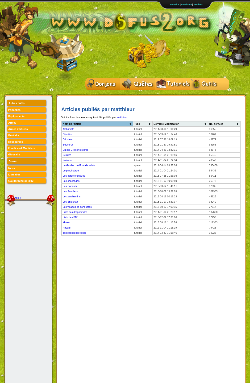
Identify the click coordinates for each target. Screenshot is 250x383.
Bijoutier (67, 134)
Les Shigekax (70, 201)
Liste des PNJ (70, 217)
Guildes (67, 155)
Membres (198, 4)
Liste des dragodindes (75, 212)
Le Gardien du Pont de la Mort (79, 165)
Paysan (67, 227)
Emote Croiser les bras (75, 149)
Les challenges (71, 180)
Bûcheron (68, 144)
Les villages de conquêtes (77, 206)
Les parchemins (71, 196)
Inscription (186, 4)
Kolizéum (68, 160)
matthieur (122, 117)
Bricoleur (68, 139)
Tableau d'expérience (74, 232)
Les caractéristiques (74, 175)
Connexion (174, 4)
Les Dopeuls (70, 186)
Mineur (67, 222)
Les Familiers (70, 191)
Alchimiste (68, 129)
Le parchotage (71, 170)
